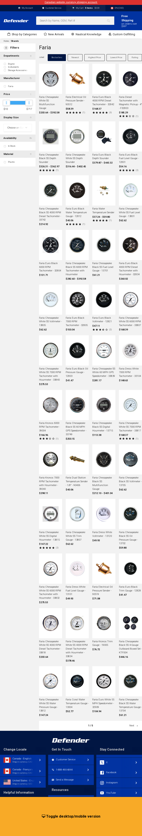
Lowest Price (116, 57)
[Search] (110, 20)
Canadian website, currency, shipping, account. (71, 2)
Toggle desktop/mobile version (71, 816)
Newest (75, 57)
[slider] (6, 103)
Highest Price (94, 57)
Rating (135, 57)
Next (133, 725)
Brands (15, 41)
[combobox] (75, 20)
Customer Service (52, 8)
